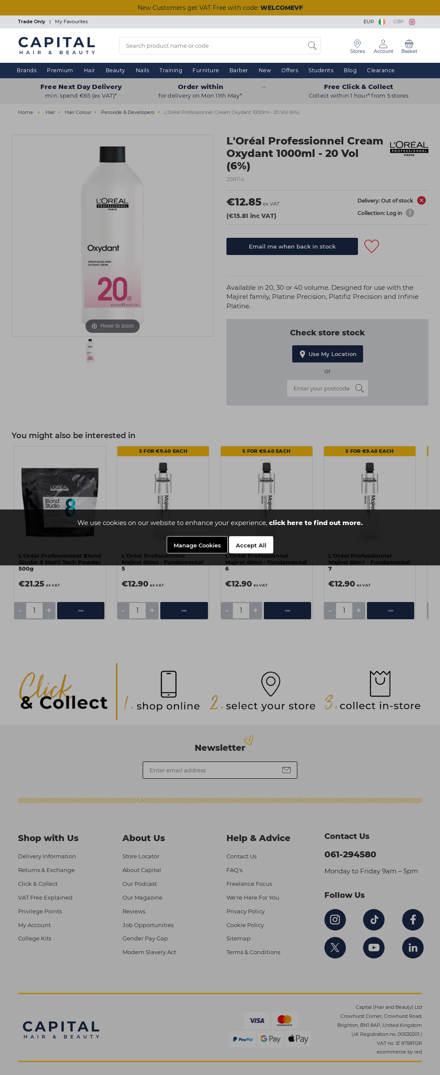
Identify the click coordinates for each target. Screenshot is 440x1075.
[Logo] (56, 45)
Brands (27, 70)
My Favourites (71, 21)
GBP (404, 21)
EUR (375, 21)
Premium (60, 70)
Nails (143, 70)
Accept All (251, 547)
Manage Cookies (197, 547)
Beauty (115, 70)
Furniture (205, 70)
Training (170, 70)
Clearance (381, 70)
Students (321, 70)
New (265, 70)
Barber (238, 70)
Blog (350, 70)
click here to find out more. (316, 524)
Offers (289, 70)
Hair (89, 70)
